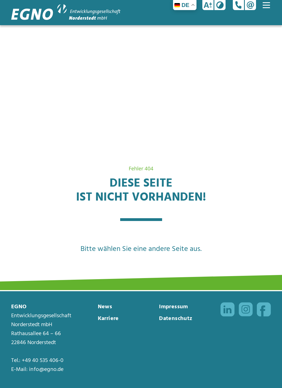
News (105, 306)
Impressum (173, 306)
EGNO (19, 306)
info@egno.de (46, 369)
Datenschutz (175, 318)
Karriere (108, 318)
